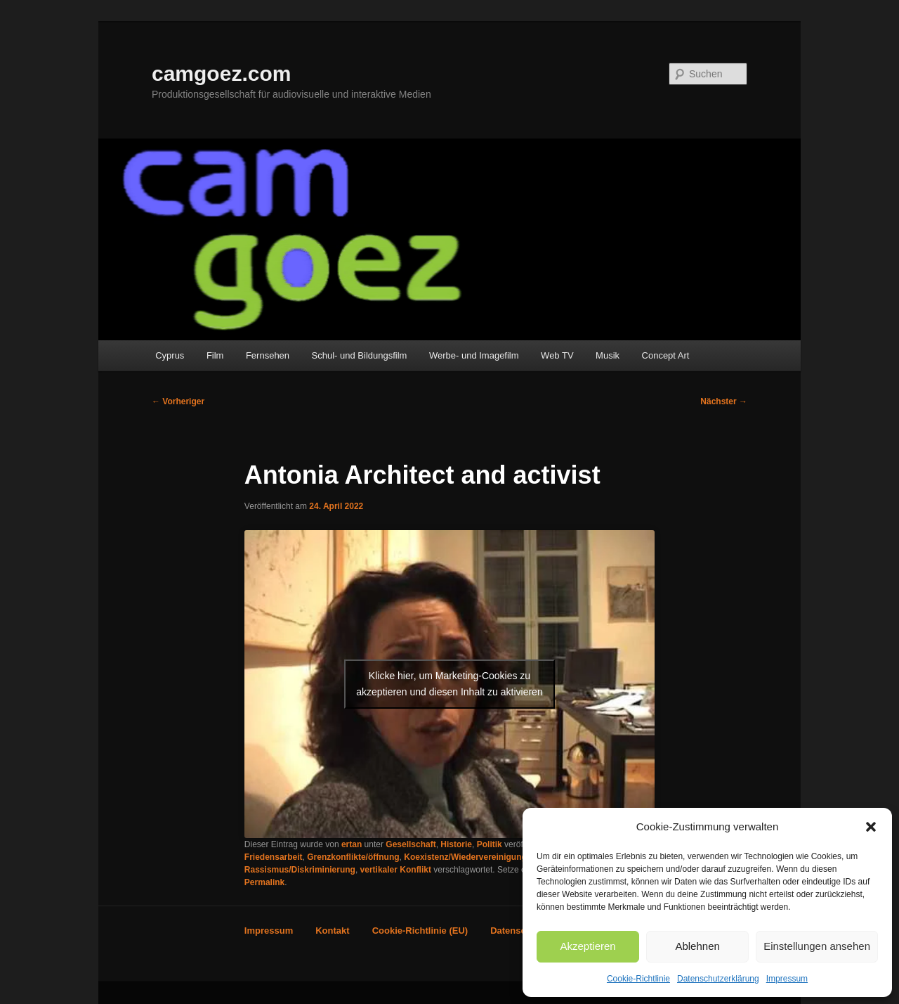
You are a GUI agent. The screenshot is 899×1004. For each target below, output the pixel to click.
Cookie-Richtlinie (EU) (420, 930)
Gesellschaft (410, 844)
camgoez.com (221, 73)
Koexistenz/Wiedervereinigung (465, 857)
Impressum (787, 979)
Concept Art (666, 355)
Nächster (723, 401)
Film (215, 355)
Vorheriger (178, 401)
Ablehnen (697, 946)
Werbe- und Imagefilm (474, 355)
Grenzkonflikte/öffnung (353, 857)
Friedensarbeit (273, 857)
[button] (871, 827)
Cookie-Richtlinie (638, 979)
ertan (351, 844)
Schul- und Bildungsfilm (359, 355)
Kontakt (332, 930)
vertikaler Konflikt (395, 870)
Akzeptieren (587, 946)
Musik (607, 355)
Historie (456, 844)
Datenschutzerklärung (718, 979)
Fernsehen (267, 355)
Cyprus (169, 355)
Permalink (264, 882)
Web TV (557, 355)
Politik (489, 844)
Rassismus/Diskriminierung (299, 870)
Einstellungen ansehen (816, 946)
